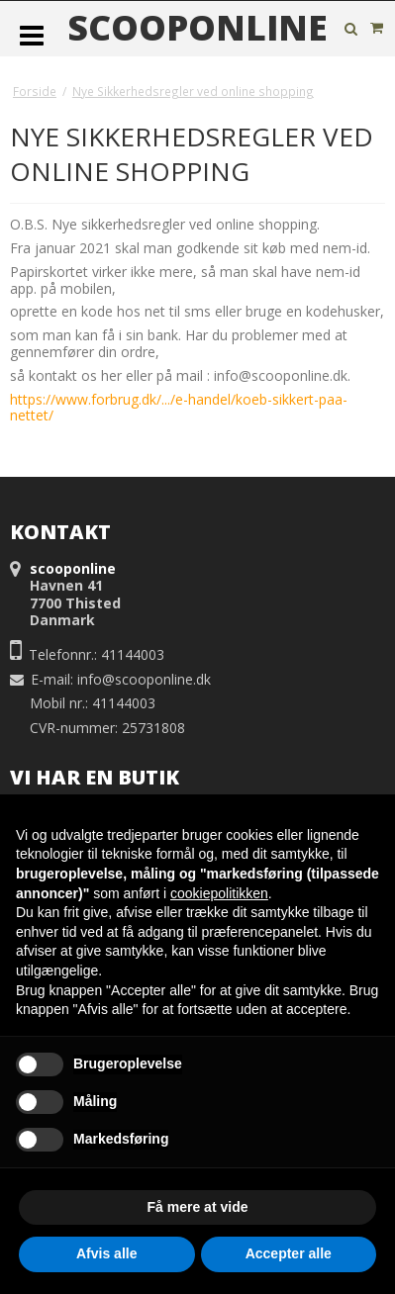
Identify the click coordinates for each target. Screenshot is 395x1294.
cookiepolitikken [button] (219, 893)
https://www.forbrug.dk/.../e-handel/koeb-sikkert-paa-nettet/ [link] (178, 407)
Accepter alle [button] (289, 1253)
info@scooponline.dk (144, 679)
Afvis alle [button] (106, 1253)
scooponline (197, 28)
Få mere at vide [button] (198, 1207)
